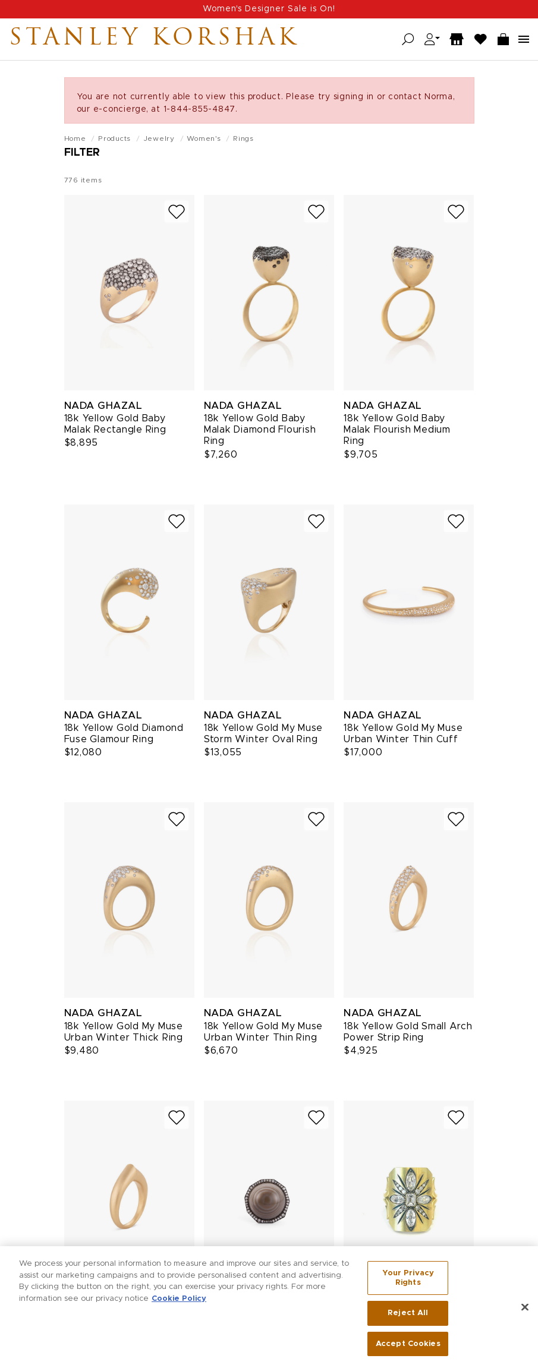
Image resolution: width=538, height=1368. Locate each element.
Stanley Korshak (154, 39)
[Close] (525, 1311)
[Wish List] (481, 39)
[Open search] (408, 39)
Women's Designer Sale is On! (269, 9)
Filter (82, 152)
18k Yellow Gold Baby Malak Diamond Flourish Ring (260, 430)
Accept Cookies (408, 1347)
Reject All (408, 1316)
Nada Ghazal (103, 406)
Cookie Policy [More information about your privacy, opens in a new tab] (179, 1302)
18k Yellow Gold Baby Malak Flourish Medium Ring (397, 430)
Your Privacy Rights (408, 1281)
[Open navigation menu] (523, 39)
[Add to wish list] (176, 212)
